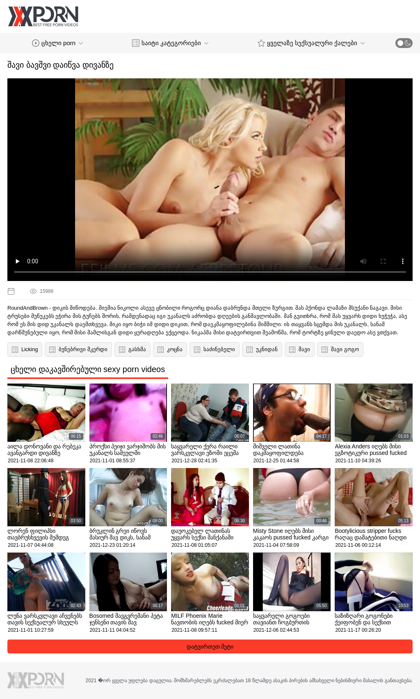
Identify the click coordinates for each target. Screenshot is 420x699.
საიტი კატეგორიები (170, 43)
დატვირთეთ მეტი (210, 646)
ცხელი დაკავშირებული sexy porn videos (88, 369)
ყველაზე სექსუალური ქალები (311, 43)
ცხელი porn (57, 43)
